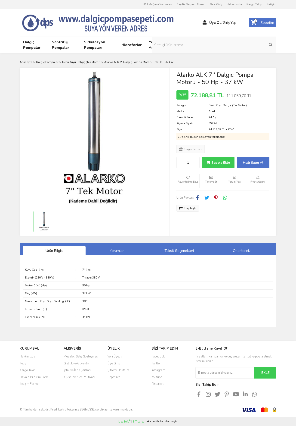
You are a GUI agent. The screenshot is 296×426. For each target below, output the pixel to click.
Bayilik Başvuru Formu (191, 4)
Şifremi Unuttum (118, 370)
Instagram (158, 370)
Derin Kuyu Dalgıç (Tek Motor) (228, 105)
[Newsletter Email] (224, 373)
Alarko (213, 111)
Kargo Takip (254, 4)
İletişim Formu (29, 384)
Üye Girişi (114, 363)
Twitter (156, 363)
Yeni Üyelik (115, 356)
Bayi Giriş (216, 4)
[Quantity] (188, 162)
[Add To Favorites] (188, 181)
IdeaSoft (124, 421)
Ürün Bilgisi (54, 250)
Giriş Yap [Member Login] (229, 22)
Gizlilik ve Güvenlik (76, 363)
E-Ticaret (138, 421)
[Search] (245, 45)
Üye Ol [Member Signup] (215, 22)
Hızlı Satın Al (253, 162)
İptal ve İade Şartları (77, 370)
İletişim (271, 4)
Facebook (158, 356)
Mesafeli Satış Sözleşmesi (81, 356)
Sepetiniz (114, 377)
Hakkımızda (234, 4)
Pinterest (157, 384)
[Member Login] (205, 22)
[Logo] (106, 22)
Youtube (156, 377)
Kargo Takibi (28, 370)
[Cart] (262, 22)
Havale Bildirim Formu (35, 377)
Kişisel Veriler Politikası (79, 377)
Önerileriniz (241, 250)
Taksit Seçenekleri (179, 250)
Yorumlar (117, 250)
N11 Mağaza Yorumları (157, 4)
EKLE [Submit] (265, 372)
